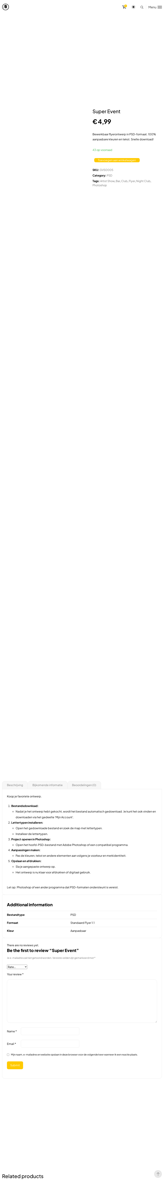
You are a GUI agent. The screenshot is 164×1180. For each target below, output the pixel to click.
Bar (118, 181)
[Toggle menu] (154, 7)
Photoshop (99, 185)
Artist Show (107, 181)
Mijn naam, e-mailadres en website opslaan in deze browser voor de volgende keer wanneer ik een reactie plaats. (74, 1054)
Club (124, 181)
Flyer (132, 181)
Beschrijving (15, 785)
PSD (109, 175)
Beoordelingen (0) (84, 785)
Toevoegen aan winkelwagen (117, 160)
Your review (15, 974)
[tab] (15, 785)
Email (11, 1044)
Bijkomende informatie (47, 785)
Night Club (143, 181)
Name (12, 1031)
